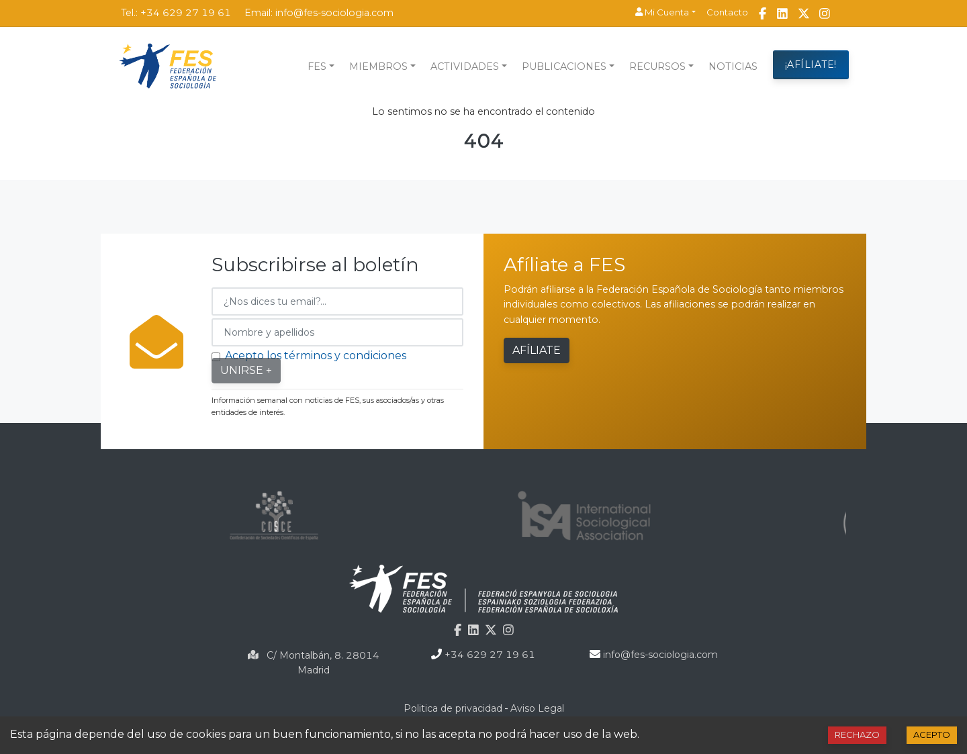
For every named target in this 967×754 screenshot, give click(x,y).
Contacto (727, 12)
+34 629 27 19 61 (185, 13)
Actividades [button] (464, 66)
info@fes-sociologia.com (334, 13)
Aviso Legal (537, 708)
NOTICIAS (732, 66)
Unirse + (246, 370)
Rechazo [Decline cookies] (857, 734)
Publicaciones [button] (564, 66)
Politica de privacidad (453, 708)
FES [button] (317, 66)
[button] (665, 12)
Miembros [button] (378, 66)
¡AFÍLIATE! (811, 64)
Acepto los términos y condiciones (315, 355)
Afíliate (536, 350)
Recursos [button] (657, 66)
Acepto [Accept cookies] (931, 734)
